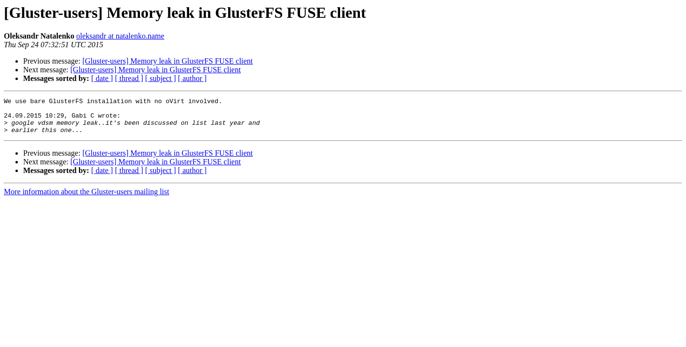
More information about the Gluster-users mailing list (86, 199)
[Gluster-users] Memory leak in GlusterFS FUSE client (167, 61)
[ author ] (192, 78)
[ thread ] (129, 78)
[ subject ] (160, 78)
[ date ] (102, 78)
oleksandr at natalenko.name (120, 36)
